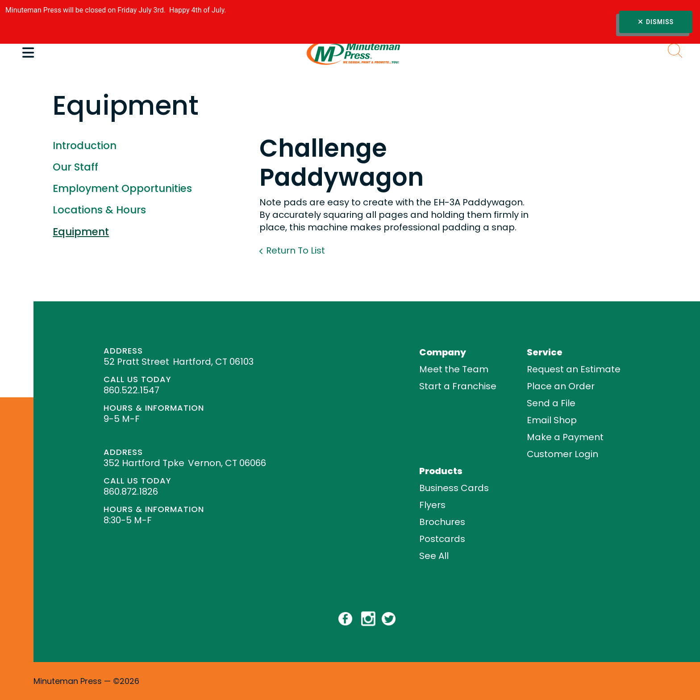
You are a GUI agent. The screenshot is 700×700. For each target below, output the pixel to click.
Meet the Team (453, 369)
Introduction (85, 145)
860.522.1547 (131, 390)
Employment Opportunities (122, 188)
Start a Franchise (457, 386)
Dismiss (656, 21)
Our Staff (75, 167)
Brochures (442, 522)
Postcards (442, 539)
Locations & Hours (99, 210)
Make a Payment (565, 437)
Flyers (432, 505)
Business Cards (454, 488)
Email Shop (552, 420)
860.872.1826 (131, 491)
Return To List (295, 250)
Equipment (81, 232)
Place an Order (561, 386)
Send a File (551, 403)
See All (434, 556)
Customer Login (562, 454)
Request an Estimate (574, 369)
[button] (28, 53)
